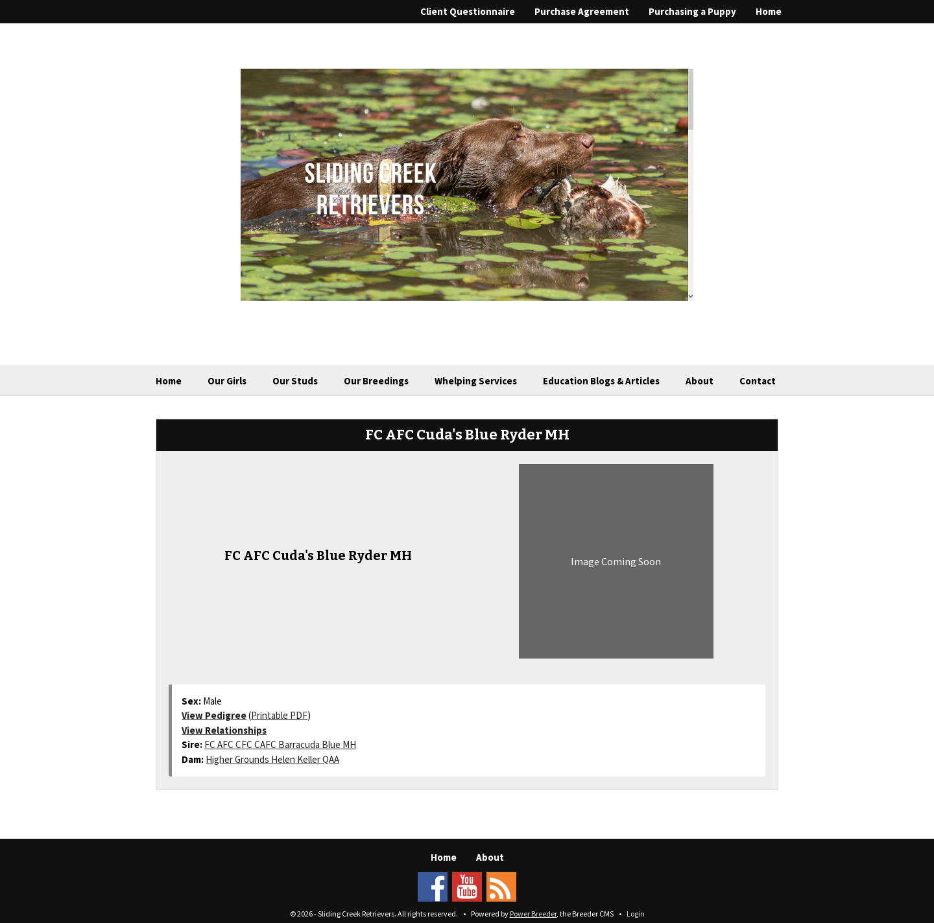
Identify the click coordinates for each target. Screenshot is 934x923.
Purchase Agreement (581, 11)
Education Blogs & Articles (601, 381)
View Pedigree (214, 715)
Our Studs (295, 381)
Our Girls (227, 381)
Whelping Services (476, 381)
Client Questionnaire (467, 11)
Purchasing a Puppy (692, 11)
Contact (757, 381)
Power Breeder (533, 913)
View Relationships (224, 730)
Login (636, 913)
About (699, 381)
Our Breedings (376, 381)
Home (769, 11)
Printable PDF (279, 715)
